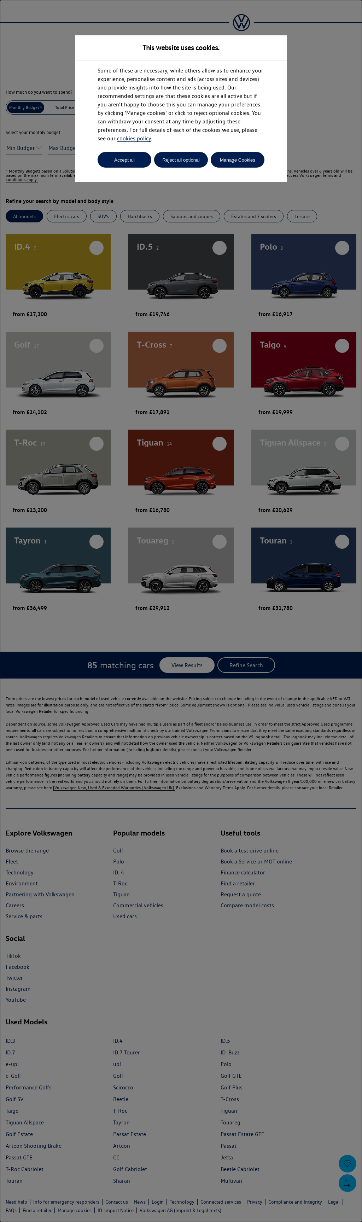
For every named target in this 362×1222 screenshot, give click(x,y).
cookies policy (134, 138)
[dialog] (181, 611)
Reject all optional (180, 160)
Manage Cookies (237, 160)
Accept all (124, 160)
